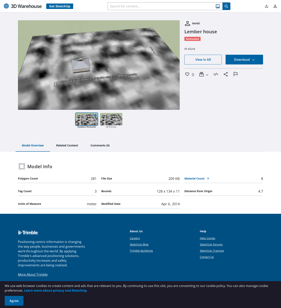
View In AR (203, 59)
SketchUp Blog (139, 244)
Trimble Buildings (141, 251)
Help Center (207, 238)
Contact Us (207, 257)
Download (244, 59)
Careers (135, 238)
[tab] (33, 146)
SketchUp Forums (211, 244)
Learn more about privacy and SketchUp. (56, 290)
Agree (14, 301)
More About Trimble (33, 274)
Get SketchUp (59, 6)
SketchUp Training (212, 251)
